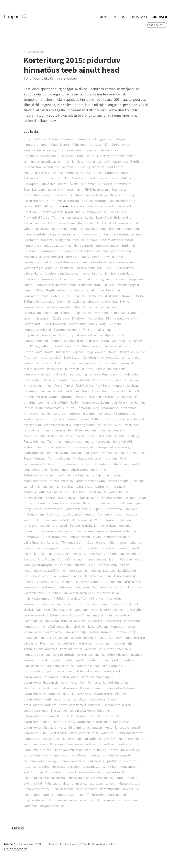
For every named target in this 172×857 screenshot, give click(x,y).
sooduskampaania (121, 262)
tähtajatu (98, 475)
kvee (91, 626)
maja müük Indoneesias (40, 335)
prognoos (61, 206)
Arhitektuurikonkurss (116, 525)
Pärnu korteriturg (36, 201)
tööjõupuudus (72, 514)
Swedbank (79, 178)
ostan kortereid (108, 716)
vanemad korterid (93, 262)
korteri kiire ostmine (54, 638)
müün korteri (42, 750)
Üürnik (102, 363)
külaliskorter (127, 570)
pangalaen (94, 727)
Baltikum (125, 301)
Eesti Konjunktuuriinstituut (78, 335)
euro (91, 531)
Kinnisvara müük (89, 234)
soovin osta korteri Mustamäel (45, 710)
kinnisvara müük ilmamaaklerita (90, 778)
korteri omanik (128, 739)
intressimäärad (82, 447)
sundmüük (110, 766)
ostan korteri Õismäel (76, 682)
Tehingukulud (103, 279)
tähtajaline (81, 475)
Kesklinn (79, 296)
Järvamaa (30, 806)
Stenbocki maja (125, 632)
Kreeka (101, 542)
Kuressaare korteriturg (91, 195)
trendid (29, 363)
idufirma (74, 414)
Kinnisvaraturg (62, 195)
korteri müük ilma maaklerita (44, 778)
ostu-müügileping (65, 229)
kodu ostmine (33, 666)
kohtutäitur (58, 733)
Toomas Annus (80, 615)
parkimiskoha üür (124, 660)
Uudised (160, 16)
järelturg (133, 436)
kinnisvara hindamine (39, 604)
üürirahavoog (120, 144)
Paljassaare (52, 783)
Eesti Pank (31, 212)
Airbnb (124, 565)
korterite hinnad (88, 666)
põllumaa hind (34, 671)
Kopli (50, 290)
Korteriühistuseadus (82, 324)
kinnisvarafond (79, 537)
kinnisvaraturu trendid (78, 593)
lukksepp (58, 766)
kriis (111, 542)
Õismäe (56, 341)
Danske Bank (89, 498)
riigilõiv (109, 739)
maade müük (97, 492)
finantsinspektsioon (38, 313)
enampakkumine (95, 212)
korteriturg (64, 290)
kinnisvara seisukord (119, 273)
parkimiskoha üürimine (93, 660)
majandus (57, 419)
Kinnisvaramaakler (37, 414)
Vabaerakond (33, 273)
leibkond (125, 178)
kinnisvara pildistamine (73, 604)
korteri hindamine (71, 727)
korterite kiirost (76, 509)
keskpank (62, 447)
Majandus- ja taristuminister (43, 257)
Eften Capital (102, 380)
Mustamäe (111, 296)
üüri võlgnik (60, 402)
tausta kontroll (34, 464)
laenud (76, 554)
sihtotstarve (79, 469)
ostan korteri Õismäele (40, 727)
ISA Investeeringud (65, 173)
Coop (119, 778)
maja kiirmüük (102, 615)
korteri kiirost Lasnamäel (122, 727)
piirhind (118, 503)
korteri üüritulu (64, 654)
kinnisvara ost (128, 223)
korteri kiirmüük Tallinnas (42, 593)
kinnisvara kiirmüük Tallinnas (64, 621)
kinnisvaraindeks (70, 576)
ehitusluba (109, 301)
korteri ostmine (88, 654)
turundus (133, 357)
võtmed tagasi (128, 285)
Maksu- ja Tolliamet (37, 492)
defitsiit (133, 391)
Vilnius (87, 307)
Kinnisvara (68, 139)
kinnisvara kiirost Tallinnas (86, 419)
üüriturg (84, 167)
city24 (132, 626)
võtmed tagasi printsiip (40, 268)
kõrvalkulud (130, 789)
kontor (28, 419)
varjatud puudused (37, 229)
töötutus (53, 514)
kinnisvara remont (89, 582)
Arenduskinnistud (110, 514)
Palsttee (126, 559)
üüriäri (28, 285)
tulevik (71, 408)
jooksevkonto (115, 357)
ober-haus (123, 649)
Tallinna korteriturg (65, 201)
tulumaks (58, 430)
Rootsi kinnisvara (36, 755)
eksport (29, 559)
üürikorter (105, 184)
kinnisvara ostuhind (95, 251)
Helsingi (137, 481)
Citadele (131, 778)
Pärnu (123, 346)
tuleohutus (85, 671)
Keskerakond (125, 268)
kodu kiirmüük (33, 772)
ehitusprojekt (33, 447)
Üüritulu (67, 397)
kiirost (114, 363)
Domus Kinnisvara (36, 195)
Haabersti (95, 296)
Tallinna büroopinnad (39, 301)
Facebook (78, 318)
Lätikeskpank (85, 268)
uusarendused (67, 498)
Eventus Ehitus (59, 178)
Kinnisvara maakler (116, 537)
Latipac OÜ (15, 17)
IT (87, 794)
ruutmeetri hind (50, 391)
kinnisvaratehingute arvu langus (96, 245)
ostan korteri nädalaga (70, 699)
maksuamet (63, 313)
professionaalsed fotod (116, 240)
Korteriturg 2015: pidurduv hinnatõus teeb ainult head (72, 65)
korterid (99, 167)
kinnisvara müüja (35, 733)
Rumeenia (48, 184)
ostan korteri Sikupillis (105, 699)
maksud (80, 397)
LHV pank (96, 509)
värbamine (95, 318)
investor (42, 419)
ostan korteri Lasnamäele (42, 716)
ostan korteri (70, 677)
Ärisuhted (30, 357)
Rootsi (62, 184)
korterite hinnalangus (97, 677)
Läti (45, 469)
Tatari (52, 223)
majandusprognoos (37, 598)
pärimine (101, 486)
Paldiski (59, 598)
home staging (77, 570)
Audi (118, 425)
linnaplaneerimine (37, 789)
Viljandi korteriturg (122, 201)
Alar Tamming (51, 441)
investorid (130, 464)
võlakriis (105, 464)
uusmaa (136, 654)
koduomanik (98, 178)
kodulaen (66, 268)
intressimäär (110, 150)
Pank (123, 458)
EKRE (109, 268)
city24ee (79, 626)
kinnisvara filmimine (106, 604)
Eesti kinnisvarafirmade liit (43, 251)
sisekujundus (32, 609)
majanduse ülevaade (79, 772)
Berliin (87, 503)
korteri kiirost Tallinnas (126, 587)
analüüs (45, 525)
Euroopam (31, 184)
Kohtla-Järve (33, 352)
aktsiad (76, 453)
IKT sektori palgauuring (70, 374)
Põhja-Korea (32, 509)
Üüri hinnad (113, 582)
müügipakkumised (56, 548)
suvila (97, 537)
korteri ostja (53, 632)
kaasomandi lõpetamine (119, 408)
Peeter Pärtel (63, 385)
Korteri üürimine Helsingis (113, 643)
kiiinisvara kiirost (112, 609)
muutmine (98, 469)
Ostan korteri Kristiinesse (111, 722)
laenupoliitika (33, 290)
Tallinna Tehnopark (118, 173)
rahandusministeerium (40, 531)
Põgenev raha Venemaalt (41, 156)
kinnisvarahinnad (36, 341)
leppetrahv (137, 279)
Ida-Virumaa (90, 257)
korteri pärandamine (38, 794)
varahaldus (110, 453)
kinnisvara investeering (40, 587)
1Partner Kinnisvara (111, 626)
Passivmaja (131, 425)
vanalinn (81, 609)
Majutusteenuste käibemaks (43, 436)
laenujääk (77, 206)
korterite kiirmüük (36, 520)
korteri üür (106, 638)
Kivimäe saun (107, 565)
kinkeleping (96, 761)
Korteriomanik (55, 324)
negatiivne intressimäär (65, 189)
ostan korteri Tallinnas (121, 688)
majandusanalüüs (52, 806)
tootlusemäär (99, 144)
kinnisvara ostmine (37, 654)
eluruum (93, 301)
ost (66, 492)
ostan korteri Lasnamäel (41, 677)
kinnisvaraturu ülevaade (40, 307)
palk (107, 161)
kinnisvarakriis (112, 666)
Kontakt (140, 16)
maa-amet (126, 156)
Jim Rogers (134, 503)
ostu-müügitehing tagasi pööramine (49, 234)
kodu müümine (95, 750)
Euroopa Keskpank (67, 329)
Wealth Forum (136, 498)
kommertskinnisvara (90, 481)
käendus (41, 486)
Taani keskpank (34, 189)
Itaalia (80, 531)
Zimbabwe (31, 537)
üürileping (114, 475)
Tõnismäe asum (72, 542)
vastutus (59, 414)
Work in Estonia (47, 397)
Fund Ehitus (117, 212)
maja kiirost (123, 615)
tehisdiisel (105, 425)
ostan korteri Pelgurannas (42, 694)
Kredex (49, 380)
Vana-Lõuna (67, 223)
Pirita (140, 296)
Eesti (113, 178)
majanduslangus (35, 800)
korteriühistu (33, 324)
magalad (66, 307)
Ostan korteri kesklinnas (41, 688)
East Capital (116, 167)
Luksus (119, 436)
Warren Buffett (85, 290)
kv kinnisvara (33, 632)
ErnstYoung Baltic (36, 346)
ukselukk (74, 766)
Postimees (47, 643)
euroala (102, 531)
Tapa (27, 458)
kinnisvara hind (34, 626)
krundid (89, 514)
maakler (78, 240)
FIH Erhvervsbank (96, 189)
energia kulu (32, 425)
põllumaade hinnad (60, 671)
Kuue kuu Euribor (97, 341)
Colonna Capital (95, 554)
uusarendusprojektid (38, 262)
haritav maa (32, 548)
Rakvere (112, 520)
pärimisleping (59, 554)
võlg (102, 324)
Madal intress (60, 144)
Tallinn (54, 139)
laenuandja (127, 766)
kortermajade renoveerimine (118, 800)
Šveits (74, 184)
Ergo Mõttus (46, 559)
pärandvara (84, 486)
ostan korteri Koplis (77, 694)
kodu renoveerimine (60, 666)
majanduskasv (61, 346)
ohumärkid (123, 206)
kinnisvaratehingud (37, 329)
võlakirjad (131, 604)
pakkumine (138, 402)
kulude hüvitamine (93, 229)
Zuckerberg (61, 318)
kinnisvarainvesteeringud (41, 150)
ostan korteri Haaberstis (41, 682)
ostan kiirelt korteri (37, 722)
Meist (104, 16)
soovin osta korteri (117, 705)
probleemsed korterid (122, 761)
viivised (121, 279)
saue (82, 800)
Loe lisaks (31, 131)
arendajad (60, 525)
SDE (100, 268)
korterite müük (50, 357)
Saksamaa (88, 184)
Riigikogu (30, 638)
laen (51, 464)
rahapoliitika (61, 520)
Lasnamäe (100, 587)
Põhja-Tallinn (60, 296)
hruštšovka (75, 744)
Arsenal (29, 582)
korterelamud (118, 492)
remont (29, 430)
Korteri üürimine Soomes (75, 643)
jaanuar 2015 (32, 206)
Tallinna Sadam (59, 458)
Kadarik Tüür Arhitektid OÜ (97, 223)
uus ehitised (135, 419)
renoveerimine (95, 430)
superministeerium (37, 318)
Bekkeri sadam (62, 789)
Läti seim (109, 285)
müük (58, 492)
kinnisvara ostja (76, 632)
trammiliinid (102, 313)
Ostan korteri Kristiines (110, 694)
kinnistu (77, 161)
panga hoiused (128, 548)
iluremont (31, 240)
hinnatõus (75, 430)
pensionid (72, 464)
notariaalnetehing (37, 766)
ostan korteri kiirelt (37, 699)
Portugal (67, 582)
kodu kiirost (54, 772)
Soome (70, 363)
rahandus (65, 587)
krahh (113, 559)
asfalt (139, 559)
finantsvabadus (95, 559)
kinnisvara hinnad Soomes (42, 739)
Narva (49, 352)
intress (28, 408)
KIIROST (120, 16)
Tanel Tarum (85, 156)
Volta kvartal (33, 783)
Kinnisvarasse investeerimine (55, 285)
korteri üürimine (100, 632)
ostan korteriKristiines (78, 716)
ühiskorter (106, 649)
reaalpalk (106, 335)
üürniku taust (132, 582)
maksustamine (34, 514)
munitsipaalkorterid (130, 638)
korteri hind (132, 621)
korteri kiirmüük (35, 554)
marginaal (118, 486)
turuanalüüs (100, 391)
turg (49, 453)
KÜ (143, 739)
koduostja (71, 251)
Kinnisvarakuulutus (125, 385)
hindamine (71, 391)
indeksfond (91, 453)
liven (91, 800)
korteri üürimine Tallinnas (78, 649)
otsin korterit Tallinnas (40, 705)
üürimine (43, 430)
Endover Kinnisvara (103, 374)
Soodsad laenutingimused (80, 150)
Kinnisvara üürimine (38, 385)
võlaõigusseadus (59, 626)
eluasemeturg (120, 447)
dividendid (65, 531)
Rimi (112, 554)
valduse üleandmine (77, 279)
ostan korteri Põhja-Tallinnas (81, 688)
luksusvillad (135, 609)
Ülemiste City (77, 598)
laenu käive (95, 206)
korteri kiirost (83, 520)
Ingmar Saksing (91, 273)
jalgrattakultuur (129, 783)
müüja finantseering (58, 609)
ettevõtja (89, 414)
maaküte (131, 514)
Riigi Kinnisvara (125, 313)
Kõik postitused (35, 139)
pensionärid (32, 576)
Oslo (92, 565)
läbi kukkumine (92, 357)
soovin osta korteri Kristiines (89, 710)
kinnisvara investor (37, 660)
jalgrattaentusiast (102, 783)
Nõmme (127, 296)
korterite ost (53, 509)
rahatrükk (118, 391)
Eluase (100, 369)
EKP (60, 464)
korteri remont (129, 744)
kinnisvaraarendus (76, 441)
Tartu (120, 335)
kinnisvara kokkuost (110, 772)
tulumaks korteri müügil (41, 761)
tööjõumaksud (34, 615)
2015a (48, 206)
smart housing (89, 408)
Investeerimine (109, 290)
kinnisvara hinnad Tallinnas (82, 739)
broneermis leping (123, 531)
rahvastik (30, 525)
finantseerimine (112, 498)
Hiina (49, 447)
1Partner (68, 156)
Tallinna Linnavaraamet (40, 649)
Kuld (117, 464)
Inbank (29, 397)
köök (27, 750)
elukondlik (89, 464)
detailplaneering (75, 783)
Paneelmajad (75, 436)
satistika (79, 301)
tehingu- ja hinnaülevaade (42, 161)
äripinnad (128, 245)
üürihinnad (102, 503)
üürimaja (118, 257)
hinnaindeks (116, 369)
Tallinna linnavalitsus (67, 217)
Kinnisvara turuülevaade (99, 346)
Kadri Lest (119, 189)
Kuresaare (63, 352)
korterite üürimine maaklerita (121, 733)
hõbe (89, 542)
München (80, 565)
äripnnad (63, 301)
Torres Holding (91, 173)
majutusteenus (34, 369)
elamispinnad (33, 453)
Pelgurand (57, 744)
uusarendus (120, 161)
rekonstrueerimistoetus (73, 380)
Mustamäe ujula (108, 593)
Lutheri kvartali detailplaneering (108, 217)
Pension (88, 329)
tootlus (75, 503)
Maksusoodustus (35, 481)
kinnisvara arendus (98, 576)
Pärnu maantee (34, 223)
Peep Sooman (95, 352)
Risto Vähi (69, 167)
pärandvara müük (72, 761)
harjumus (104, 414)
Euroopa (102, 447)
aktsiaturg (96, 548)
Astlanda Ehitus (35, 178)
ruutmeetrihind (129, 554)
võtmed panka (127, 397)
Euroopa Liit (116, 419)
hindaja (92, 240)
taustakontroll (89, 285)
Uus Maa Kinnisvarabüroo (42, 167)
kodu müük (93, 744)
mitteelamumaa (61, 481)
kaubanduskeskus (126, 576)
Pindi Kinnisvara (66, 262)
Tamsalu (39, 458)
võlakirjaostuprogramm (40, 565)
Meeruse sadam (86, 789)
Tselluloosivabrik (126, 380)
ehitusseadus (101, 441)
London (65, 565)
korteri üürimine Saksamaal (111, 755)
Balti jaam (135, 341)
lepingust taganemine (124, 229)
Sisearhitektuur (124, 414)
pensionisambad (62, 486)
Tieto (58, 363)
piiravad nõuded (106, 307)
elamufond (122, 184)
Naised (112, 352)
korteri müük (33, 621)
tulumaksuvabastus (50, 408)
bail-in (111, 548)
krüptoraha (114, 509)
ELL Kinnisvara (56, 615)
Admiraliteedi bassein (88, 458)
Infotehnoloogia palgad (109, 794)
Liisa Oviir (30, 643)
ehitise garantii (84, 425)
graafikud (107, 139)
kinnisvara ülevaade (63, 800)
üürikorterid (116, 430)
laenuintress (86, 363)
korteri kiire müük (83, 638)
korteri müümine (35, 744)
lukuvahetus (91, 766)
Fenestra (114, 324)
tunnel (28, 486)
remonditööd (122, 441)
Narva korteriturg (122, 195)
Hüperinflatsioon (54, 537)
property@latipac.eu (15, 848)
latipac (121, 139)
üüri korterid (49, 542)
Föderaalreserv (47, 582)
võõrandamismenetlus (105, 598)
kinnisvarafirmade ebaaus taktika (47, 245)
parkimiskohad (63, 660)
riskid (109, 206)
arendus (111, 458)
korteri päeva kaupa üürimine (44, 570)
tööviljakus (82, 587)
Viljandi (78, 352)
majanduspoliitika (101, 397)
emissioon (79, 548)
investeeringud (118, 481)
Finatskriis (31, 441)
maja (66, 161)
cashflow (49, 576)
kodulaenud (32, 469)
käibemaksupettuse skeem (90, 402)
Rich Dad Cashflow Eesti (93, 385)
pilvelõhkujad (73, 341)
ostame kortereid (107, 671)
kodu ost (110, 744)
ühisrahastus (33, 380)
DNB (128, 666)
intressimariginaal (130, 542)
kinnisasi (87, 369)
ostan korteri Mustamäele (72, 722)
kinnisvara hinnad (36, 296)
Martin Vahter (107, 156)
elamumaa (93, 161)
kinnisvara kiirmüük (37, 374)
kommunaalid (110, 789)
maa (65, 469)
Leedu (55, 469)
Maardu (125, 520)
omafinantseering (36, 402)
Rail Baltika (82, 313)
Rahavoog (79, 144)
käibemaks (54, 369)
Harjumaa (78, 492)
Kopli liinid (72, 212)
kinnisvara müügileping (61, 273)
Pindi (85, 391)
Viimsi (99, 520)
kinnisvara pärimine (70, 794)
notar (93, 609)
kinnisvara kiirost (36, 144)
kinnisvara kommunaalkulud (123, 234)
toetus (50, 498)
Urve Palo (72, 257)
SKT (76, 346)
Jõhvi (106, 257)
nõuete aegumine (132, 453)
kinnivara (131, 509)
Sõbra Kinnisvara (70, 559)
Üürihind (137, 161)
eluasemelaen (121, 251)
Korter (91, 436)
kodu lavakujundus (102, 570)
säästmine (104, 329)
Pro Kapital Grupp (37, 217)
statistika (105, 436)
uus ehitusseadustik (57, 425)
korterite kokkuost (115, 654)
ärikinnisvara (58, 503)
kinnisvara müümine (68, 750)
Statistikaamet (51, 212)
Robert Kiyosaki (35, 503)
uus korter (95, 621)
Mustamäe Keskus (36, 173)
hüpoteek (72, 369)
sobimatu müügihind (55, 240)
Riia (77, 307)
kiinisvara (61, 453)
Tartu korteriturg (94, 201)
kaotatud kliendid (132, 352)
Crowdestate (129, 374)
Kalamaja (30, 391)
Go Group (118, 341)
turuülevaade (88, 139)
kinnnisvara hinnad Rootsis (70, 755)
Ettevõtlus (71, 357)
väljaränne (31, 542)
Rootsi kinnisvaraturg (124, 750)
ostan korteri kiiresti (83, 733)
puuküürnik (119, 402)
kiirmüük (127, 363)
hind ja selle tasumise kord (42, 279)
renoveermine (33, 498)
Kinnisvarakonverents (121, 318)
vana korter (113, 621)
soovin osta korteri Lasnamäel (80, 705)
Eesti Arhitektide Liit (84, 525)
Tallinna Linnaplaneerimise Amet (47, 475)
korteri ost (44, 363)
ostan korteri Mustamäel (111, 682)
